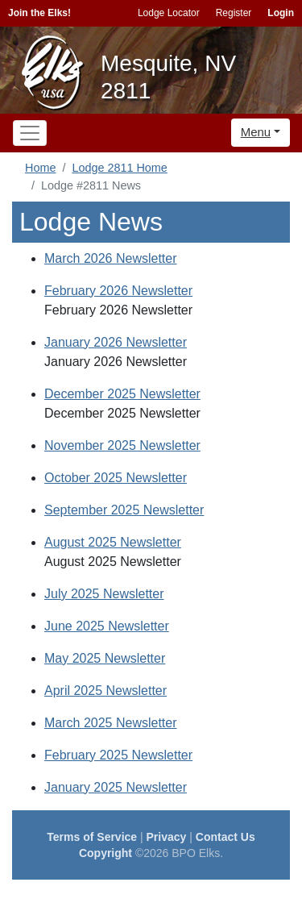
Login (280, 13)
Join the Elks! (39, 13)
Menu (256, 132)
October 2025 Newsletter (115, 478)
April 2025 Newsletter (105, 690)
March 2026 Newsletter (110, 258)
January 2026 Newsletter (115, 342)
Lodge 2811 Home (119, 167)
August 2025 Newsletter (112, 542)
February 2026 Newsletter (118, 291)
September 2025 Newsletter (124, 510)
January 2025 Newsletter (115, 787)
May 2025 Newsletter (104, 658)
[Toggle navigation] (30, 133)
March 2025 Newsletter (110, 723)
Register (234, 13)
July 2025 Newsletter (104, 594)
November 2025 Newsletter (122, 445)
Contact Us (225, 836)
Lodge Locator (169, 13)
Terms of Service (92, 836)
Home (40, 167)
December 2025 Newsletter (122, 394)
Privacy (167, 836)
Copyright (105, 853)
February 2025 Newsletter (118, 755)
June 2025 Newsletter (106, 626)
